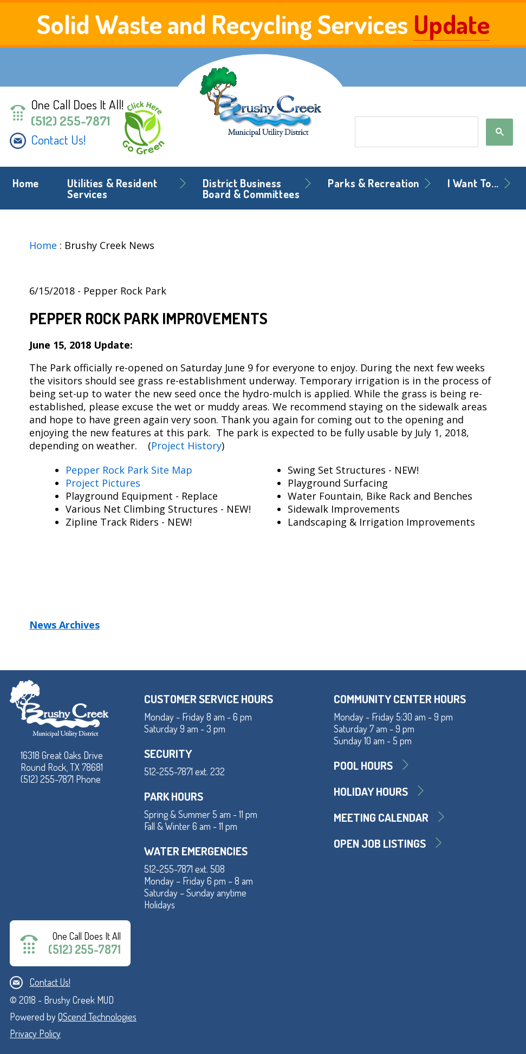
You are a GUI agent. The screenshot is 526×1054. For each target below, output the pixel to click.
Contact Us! (58, 140)
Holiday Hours (371, 791)
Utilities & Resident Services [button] (112, 188)
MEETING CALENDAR (381, 817)
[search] (415, 132)
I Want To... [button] (473, 183)
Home (25, 183)
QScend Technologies (97, 1017)
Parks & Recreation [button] (373, 183)
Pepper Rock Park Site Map (129, 469)
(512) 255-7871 (70, 121)
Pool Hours (363, 765)
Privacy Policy (35, 1033)
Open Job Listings (380, 843)
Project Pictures (103, 482)
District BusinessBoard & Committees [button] (251, 188)
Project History (186, 445)
